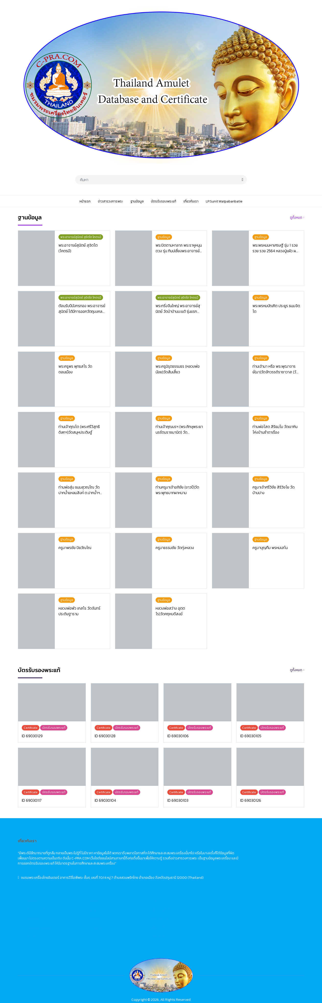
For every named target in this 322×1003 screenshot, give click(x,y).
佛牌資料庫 (257, 866)
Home (191, 848)
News (190, 857)
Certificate (194, 875)
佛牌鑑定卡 (257, 875)
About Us (193, 884)
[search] (242, 179)
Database (193, 866)
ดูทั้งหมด (296, 217)
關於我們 (256, 884)
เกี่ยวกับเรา (131, 884)
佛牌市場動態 (259, 857)
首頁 (252, 848)
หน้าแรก (129, 848)
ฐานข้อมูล (130, 866)
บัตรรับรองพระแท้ (136, 875)
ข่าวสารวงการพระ (136, 857)
